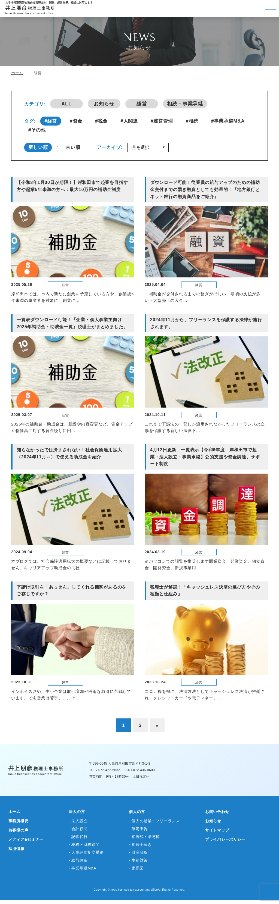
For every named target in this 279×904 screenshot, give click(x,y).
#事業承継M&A (228, 121)
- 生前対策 (138, 860)
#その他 (37, 130)
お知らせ (104, 103)
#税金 (101, 121)
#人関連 (129, 121)
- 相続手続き (140, 844)
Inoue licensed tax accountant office (134, 889)
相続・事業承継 (185, 103)
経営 (142, 103)
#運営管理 (162, 121)
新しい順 (38, 147)
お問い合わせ (217, 811)
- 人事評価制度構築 (86, 852)
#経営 (50, 121)
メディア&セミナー (25, 839)
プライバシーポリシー (225, 839)
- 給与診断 (78, 860)
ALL (66, 103)
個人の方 (137, 811)
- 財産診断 (138, 852)
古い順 (73, 147)
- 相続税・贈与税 (144, 836)
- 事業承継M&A (82, 868)
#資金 (76, 121)
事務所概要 (18, 821)
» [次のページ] (157, 725)
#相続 (192, 121)
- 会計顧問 (78, 829)
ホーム (17, 73)
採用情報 (16, 848)
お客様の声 (18, 830)
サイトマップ (217, 830)
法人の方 (77, 811)
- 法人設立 (78, 821)
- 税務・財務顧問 (84, 844)
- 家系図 (136, 868)
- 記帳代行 (78, 836)
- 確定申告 (138, 829)
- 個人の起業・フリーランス (154, 821)
